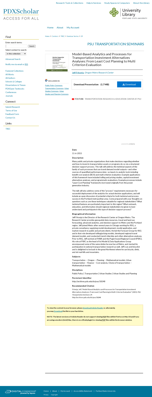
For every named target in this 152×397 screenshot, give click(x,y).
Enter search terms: (13, 42)
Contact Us (10, 117)
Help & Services (94, 3)
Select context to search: (16, 50)
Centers (55, 36)
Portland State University (105, 391)
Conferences (10, 92)
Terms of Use (11, 110)
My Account (65, 391)
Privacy (46, 395)
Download (129, 84)
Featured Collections (14, 71)
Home (47, 36)
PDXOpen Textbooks (14, 89)
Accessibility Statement (83, 391)
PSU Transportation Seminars (115, 44)
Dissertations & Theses (15, 85)
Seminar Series (73, 36)
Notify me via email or (16, 64)
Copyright (54, 395)
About (54, 391)
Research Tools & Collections (69, 3)
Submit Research (12, 107)
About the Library (141, 3)
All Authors (10, 78)
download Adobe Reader (93, 308)
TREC (63, 36)
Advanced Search (12, 59)
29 (82, 36)
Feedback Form (12, 114)
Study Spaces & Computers (117, 3)
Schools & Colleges (13, 81)
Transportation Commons (54, 88)
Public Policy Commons (53, 85)
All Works (9, 74)
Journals (9, 96)
